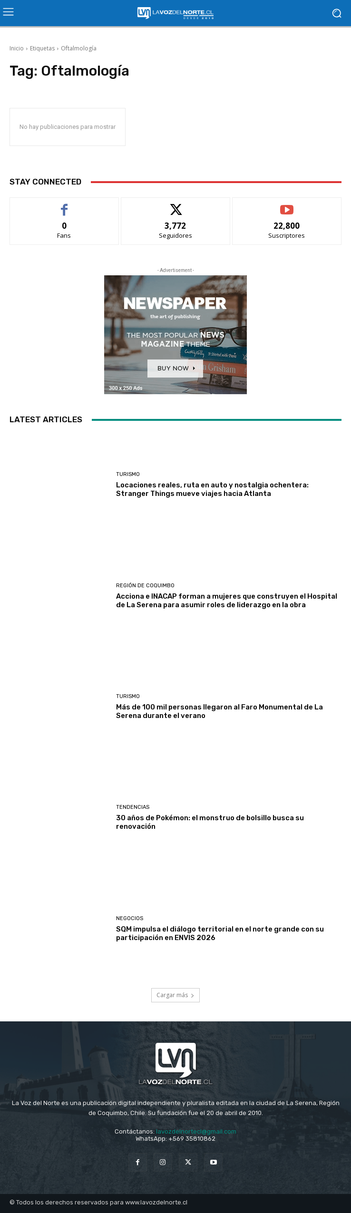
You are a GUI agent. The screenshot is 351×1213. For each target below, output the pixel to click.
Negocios (129, 918)
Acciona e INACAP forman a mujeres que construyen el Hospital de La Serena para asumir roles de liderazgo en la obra (226, 600)
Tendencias (132, 807)
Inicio (17, 48)
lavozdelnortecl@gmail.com (196, 1131)
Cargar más (175, 995)
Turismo (128, 474)
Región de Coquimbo (145, 585)
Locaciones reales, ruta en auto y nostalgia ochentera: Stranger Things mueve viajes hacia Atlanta (212, 489)
